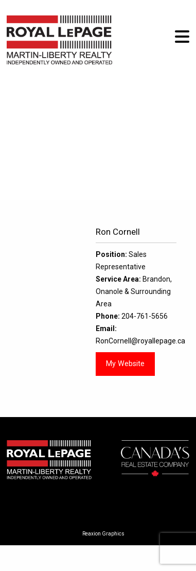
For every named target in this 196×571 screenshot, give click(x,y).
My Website (125, 363)
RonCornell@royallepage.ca (140, 341)
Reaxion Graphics (103, 534)
